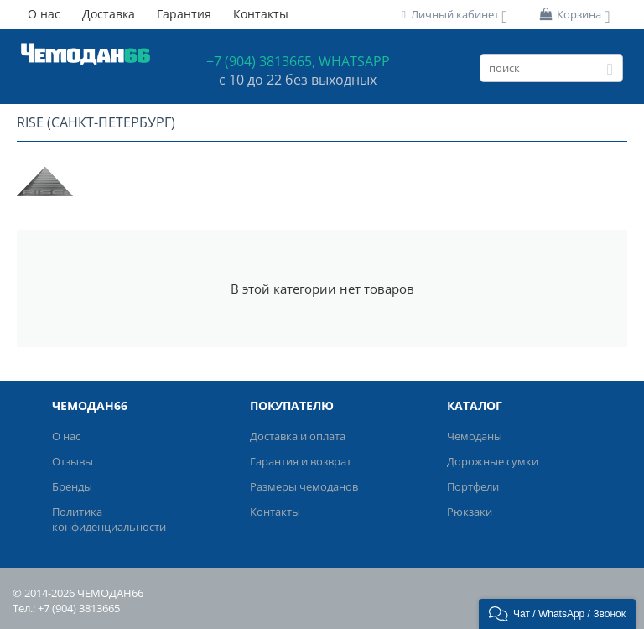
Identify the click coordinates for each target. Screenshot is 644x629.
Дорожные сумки (492, 461)
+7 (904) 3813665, (260, 61)
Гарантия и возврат (300, 461)
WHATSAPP (354, 61)
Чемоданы (474, 436)
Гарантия (184, 14)
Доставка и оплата (297, 436)
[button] (557, 614)
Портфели (473, 486)
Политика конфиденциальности (109, 519)
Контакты (260, 14)
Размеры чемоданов (304, 486)
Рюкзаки (469, 511)
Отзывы (72, 461)
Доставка (108, 14)
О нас (44, 14)
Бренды (72, 486)
